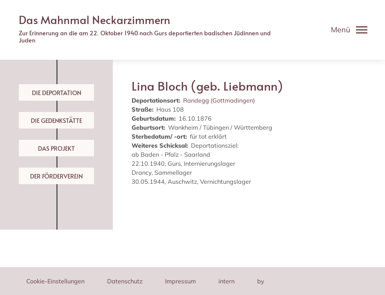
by (260, 281)
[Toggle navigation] (349, 29)
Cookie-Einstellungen (55, 281)
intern (226, 281)
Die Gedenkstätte (56, 120)
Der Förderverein (56, 176)
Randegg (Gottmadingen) (219, 100)
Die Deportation (56, 92)
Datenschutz (124, 281)
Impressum (180, 281)
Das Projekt (56, 148)
